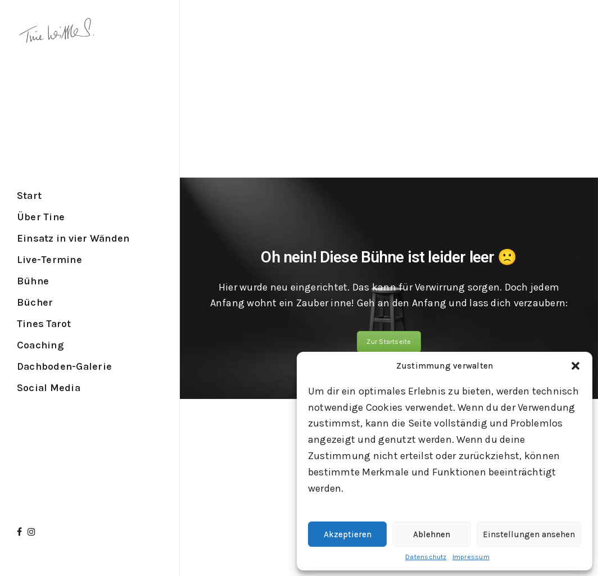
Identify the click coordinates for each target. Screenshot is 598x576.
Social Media (48, 388)
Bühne (33, 281)
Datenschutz (426, 557)
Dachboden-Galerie (64, 366)
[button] (575, 365)
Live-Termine (49, 259)
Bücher (35, 302)
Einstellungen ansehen (529, 534)
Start (29, 195)
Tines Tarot (44, 324)
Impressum (471, 557)
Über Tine (41, 217)
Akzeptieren (348, 534)
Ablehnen (431, 534)
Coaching (40, 345)
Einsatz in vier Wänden (73, 238)
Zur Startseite (388, 342)
